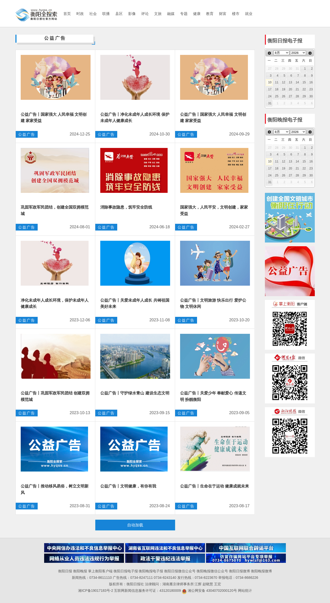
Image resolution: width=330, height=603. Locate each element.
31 (269, 103)
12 (283, 82)
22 (304, 89)
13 (290, 82)
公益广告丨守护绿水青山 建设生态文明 (134, 393)
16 (311, 82)
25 (276, 96)
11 (276, 82)
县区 (119, 13)
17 (269, 89)
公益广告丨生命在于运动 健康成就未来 (214, 486)
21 (297, 89)
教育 (210, 13)
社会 (93, 13)
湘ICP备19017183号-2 (96, 591)
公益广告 (26, 134)
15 (304, 82)
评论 (145, 13)
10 (269, 82)
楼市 (235, 13)
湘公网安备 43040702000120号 (209, 591)
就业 (248, 13)
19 (283, 89)
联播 (106, 13)
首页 (67, 13)
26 (283, 96)
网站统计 (245, 591)
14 (297, 82)
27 (290, 96)
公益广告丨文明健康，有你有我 (128, 486)
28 (297, 96)
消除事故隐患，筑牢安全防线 (126, 207)
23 (311, 89)
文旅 (158, 13)
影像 (132, 13)
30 (311, 96)
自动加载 (135, 525)
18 (276, 89)
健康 (197, 13)
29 (304, 96)
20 (290, 89)
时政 (80, 13)
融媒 (171, 13)
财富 (222, 13)
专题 (184, 13)
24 (269, 96)
